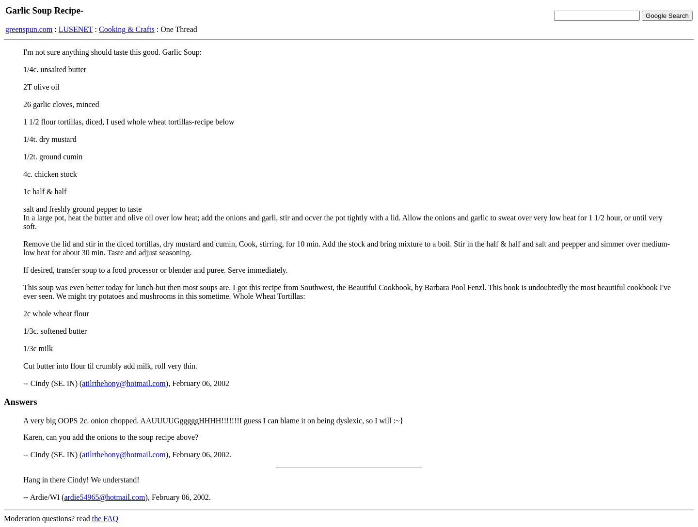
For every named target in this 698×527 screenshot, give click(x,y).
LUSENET (76, 29)
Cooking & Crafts (127, 29)
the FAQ (105, 518)
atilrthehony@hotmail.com (123, 383)
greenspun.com (28, 29)
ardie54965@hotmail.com (104, 497)
